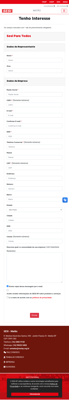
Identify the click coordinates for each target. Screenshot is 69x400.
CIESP (51, 2)
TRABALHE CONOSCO (14, 357)
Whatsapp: (15, 345)
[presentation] (26, 307)
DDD (9, 132)
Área (8, 66)
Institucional (32, 377)
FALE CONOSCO (12, 352)
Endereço (10, 174)
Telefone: (14, 342)
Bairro (9, 195)
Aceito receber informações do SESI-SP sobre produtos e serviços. (34, 294)
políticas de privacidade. (42, 298)
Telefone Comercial (15, 142)
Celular (9, 237)
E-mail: (16, 348)
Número (10, 184)
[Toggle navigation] (64, 11)
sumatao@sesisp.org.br (19, 348)
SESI (58, 2)
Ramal (9, 153)
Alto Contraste (62, 6)
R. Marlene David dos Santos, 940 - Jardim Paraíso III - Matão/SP (30, 337)
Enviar (34, 315)
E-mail (10, 111)
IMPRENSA (9, 362)
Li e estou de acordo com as (30, 298)
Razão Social (12, 90)
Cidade (9, 216)
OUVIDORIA (9, 367)
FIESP (44, 2)
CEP (9, 163)
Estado (9, 205)
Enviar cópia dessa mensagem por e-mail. (26, 286)
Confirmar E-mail (14, 121)
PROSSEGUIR (35, 394)
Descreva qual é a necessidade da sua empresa (26, 247)
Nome (10, 56)
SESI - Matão (10, 331)
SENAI (65, 2)
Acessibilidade (49, 6)
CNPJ (9, 100)
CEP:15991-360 (10, 339)
